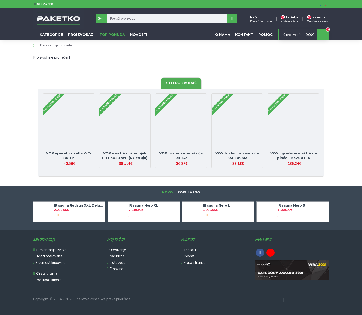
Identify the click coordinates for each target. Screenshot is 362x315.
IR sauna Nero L (216, 205)
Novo (167, 192)
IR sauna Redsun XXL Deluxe (78, 205)
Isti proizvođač (181, 83)
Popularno (189, 192)
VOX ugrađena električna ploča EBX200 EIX (293, 155)
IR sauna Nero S (291, 205)
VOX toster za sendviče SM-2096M (237, 155)
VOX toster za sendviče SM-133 (181, 155)
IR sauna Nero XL (143, 205)
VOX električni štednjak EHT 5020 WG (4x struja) (124, 155)
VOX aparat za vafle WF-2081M (68, 155)
